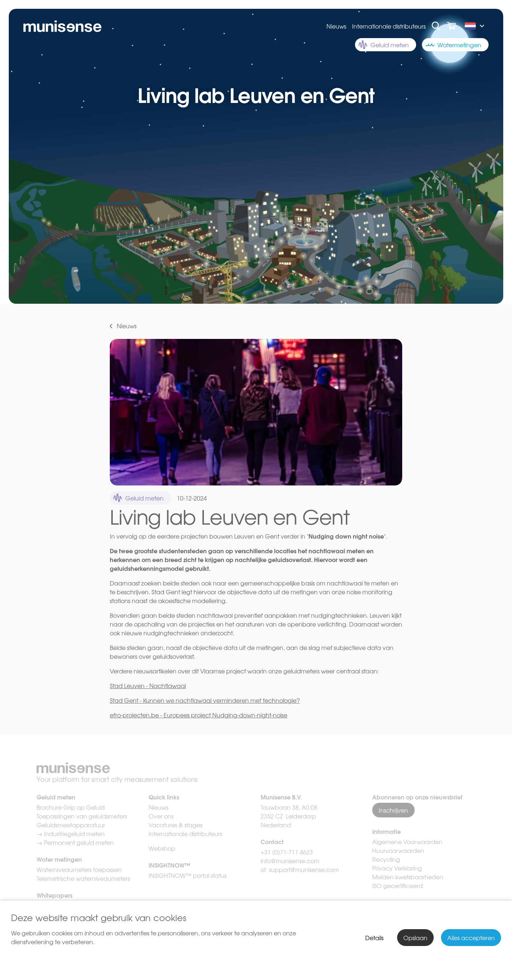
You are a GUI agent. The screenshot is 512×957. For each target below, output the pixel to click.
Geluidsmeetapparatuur (71, 824)
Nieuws (336, 26)
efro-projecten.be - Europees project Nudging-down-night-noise (198, 714)
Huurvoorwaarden (398, 850)
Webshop (162, 848)
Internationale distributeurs (389, 26)
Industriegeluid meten (74, 833)
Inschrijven (393, 810)
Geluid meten (384, 44)
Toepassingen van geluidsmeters (82, 816)
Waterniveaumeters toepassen (79, 869)
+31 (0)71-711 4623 (287, 851)
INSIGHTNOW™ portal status (188, 875)
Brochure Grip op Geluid (71, 807)
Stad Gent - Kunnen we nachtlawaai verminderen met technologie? (205, 700)
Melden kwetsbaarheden (407, 876)
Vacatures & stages (175, 824)
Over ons (161, 816)
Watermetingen (453, 44)
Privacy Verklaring (397, 868)
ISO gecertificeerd (397, 885)
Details (374, 937)
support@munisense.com (304, 869)
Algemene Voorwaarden (407, 841)
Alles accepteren (471, 937)
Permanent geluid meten (79, 842)
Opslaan (415, 937)
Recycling (386, 859)
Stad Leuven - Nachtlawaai (148, 685)
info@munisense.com (291, 860)
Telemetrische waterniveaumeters (83, 878)
